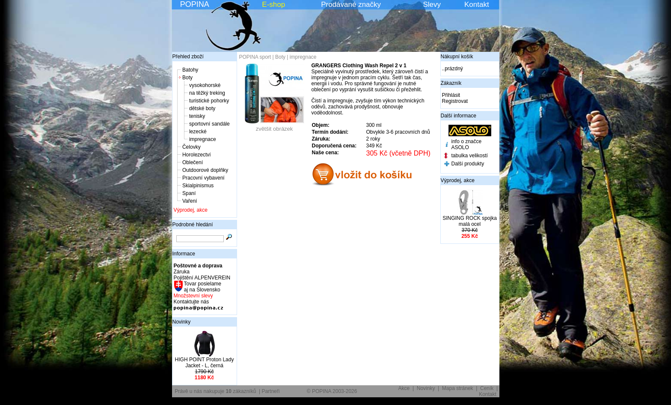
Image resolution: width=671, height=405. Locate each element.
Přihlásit (451, 95)
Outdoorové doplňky (205, 170)
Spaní (189, 193)
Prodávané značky (351, 4)
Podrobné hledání (192, 225)
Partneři (270, 391)
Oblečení (192, 162)
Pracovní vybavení (203, 178)
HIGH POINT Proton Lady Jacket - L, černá (204, 363)
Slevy (432, 4)
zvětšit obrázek (274, 126)
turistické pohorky (209, 101)
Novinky (181, 322)
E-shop (273, 4)
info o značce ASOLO (466, 144)
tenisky (197, 116)
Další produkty (467, 164)
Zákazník (451, 83)
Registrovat (455, 101)
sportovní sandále (209, 124)
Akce (404, 388)
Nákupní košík (457, 57)
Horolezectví (196, 155)
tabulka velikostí (469, 156)
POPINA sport (255, 57)
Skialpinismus (198, 186)
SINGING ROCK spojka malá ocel (469, 221)
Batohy (190, 70)
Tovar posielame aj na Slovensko (202, 287)
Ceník (486, 388)
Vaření (189, 201)
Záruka (182, 272)
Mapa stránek (457, 388)
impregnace (202, 139)
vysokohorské (204, 85)
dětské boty (202, 108)
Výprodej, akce (191, 210)
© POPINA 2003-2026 (332, 391)
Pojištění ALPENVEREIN (202, 278)
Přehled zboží (188, 57)
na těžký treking (207, 93)
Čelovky (191, 147)
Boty (187, 78)
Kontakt (476, 4)
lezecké (198, 132)
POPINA (194, 4)
